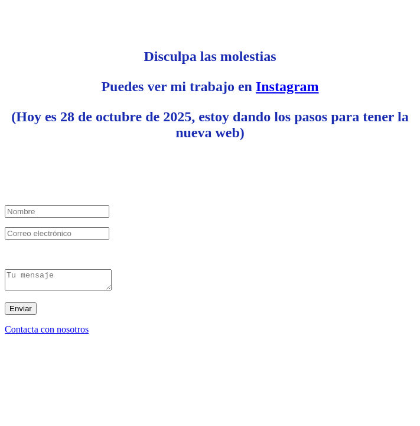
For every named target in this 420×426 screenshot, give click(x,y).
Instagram (287, 86)
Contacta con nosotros (47, 333)
